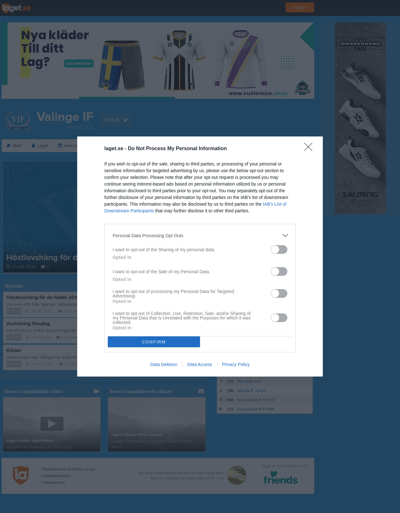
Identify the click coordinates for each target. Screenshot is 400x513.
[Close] (310, 149)
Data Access (199, 364)
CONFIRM (154, 342)
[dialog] (200, 256)
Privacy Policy (236, 364)
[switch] (279, 249)
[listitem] (200, 235)
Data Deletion (163, 364)
